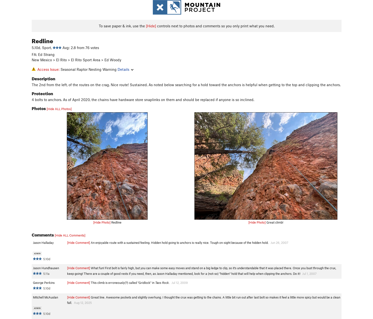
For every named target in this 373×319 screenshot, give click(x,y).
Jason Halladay (43, 243)
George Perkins (44, 283)
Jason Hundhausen (46, 268)
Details (125, 69)
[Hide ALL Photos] (59, 109)
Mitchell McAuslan (45, 297)
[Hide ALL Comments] (70, 235)
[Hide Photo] (102, 222)
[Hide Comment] (78, 243)
